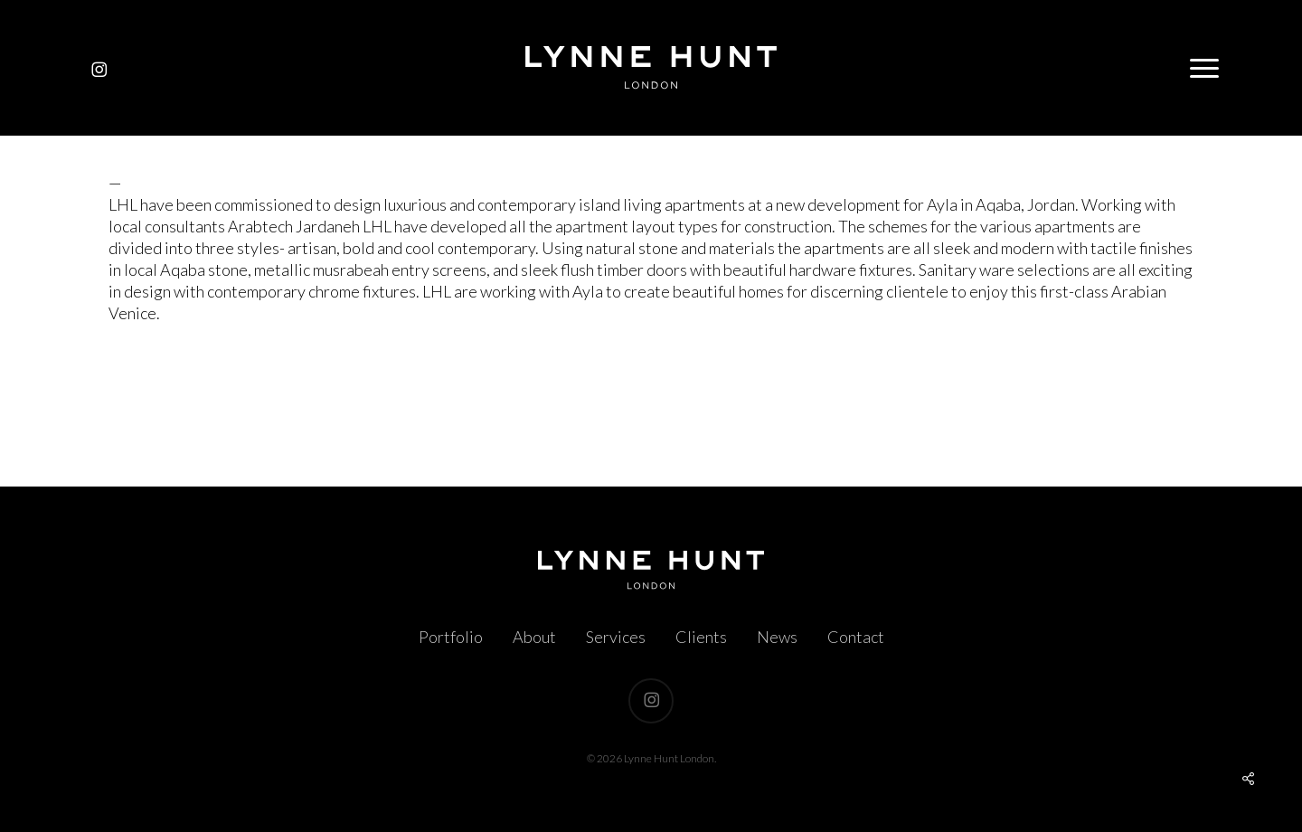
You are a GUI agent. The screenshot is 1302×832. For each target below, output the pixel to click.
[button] (1205, 68)
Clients (701, 637)
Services (616, 637)
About (534, 637)
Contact (855, 637)
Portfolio (451, 637)
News (777, 637)
